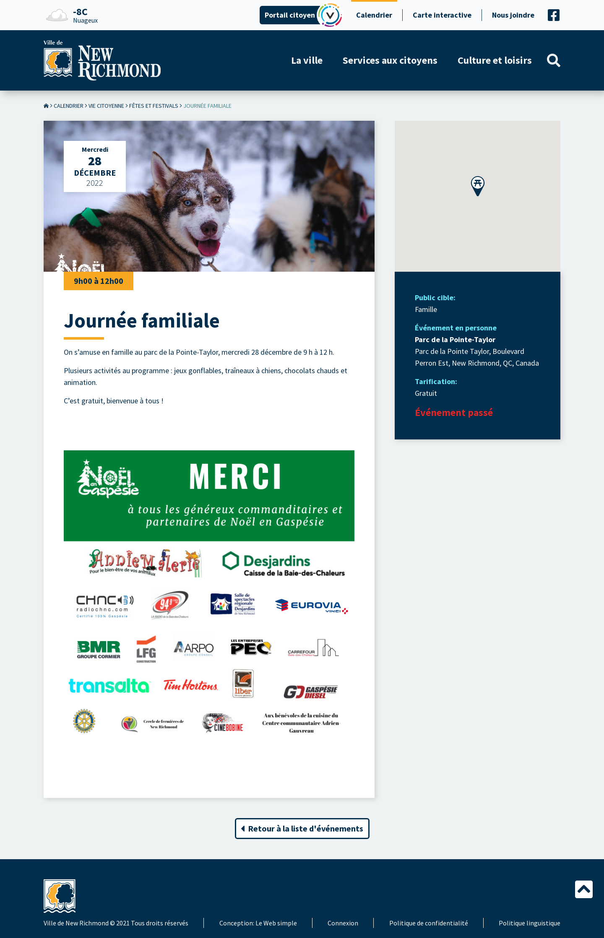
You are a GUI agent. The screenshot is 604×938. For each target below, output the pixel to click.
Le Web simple (276, 923)
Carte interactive (442, 15)
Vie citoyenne (106, 105)
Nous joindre (513, 15)
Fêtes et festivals (153, 105)
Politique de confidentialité (428, 923)
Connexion (343, 923)
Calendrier (374, 15)
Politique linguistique (529, 923)
